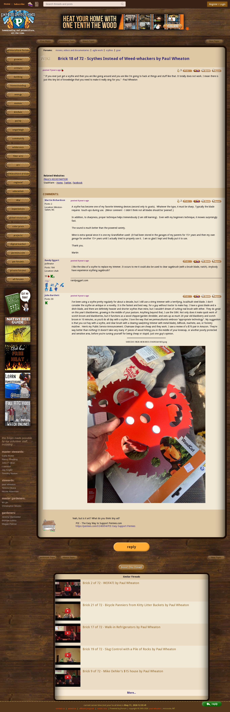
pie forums (18, 262)
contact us (60, 708)
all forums (18, 279)
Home (7, 4)
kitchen (18, 112)
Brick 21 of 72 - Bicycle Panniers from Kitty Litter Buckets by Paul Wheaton (136, 605)
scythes (109, 50)
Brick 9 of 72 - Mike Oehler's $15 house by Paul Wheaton (123, 671)
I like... (47, 281)
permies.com (18, 253)
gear (118, 50)
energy (18, 94)
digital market (18, 244)
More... (131, 692)
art (18, 165)
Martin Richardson (55, 200)
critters (18, 68)
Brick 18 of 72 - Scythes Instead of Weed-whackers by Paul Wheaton (123, 58)
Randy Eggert (52, 260)
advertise (72, 708)
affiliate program (86, 708)
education (18, 191)
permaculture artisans (18, 174)
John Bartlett (52, 295)
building (18, 77)
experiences (18, 209)
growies (18, 59)
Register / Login (217, 4)
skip (18, 200)
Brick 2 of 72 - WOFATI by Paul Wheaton (111, 583)
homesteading (18, 86)
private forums (18, 270)
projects (18, 235)
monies (18, 103)
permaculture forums (18, 50)
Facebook (77, 182)
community (18, 138)
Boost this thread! (131, 567)
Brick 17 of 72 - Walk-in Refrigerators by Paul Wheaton (121, 627)
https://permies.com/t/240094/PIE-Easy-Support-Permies (105, 526)
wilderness (18, 147)
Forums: (48, 50)
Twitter (67, 182)
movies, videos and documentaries (72, 50)
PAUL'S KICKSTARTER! (56, 179)
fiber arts (18, 156)
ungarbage (18, 130)
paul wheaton (155, 708)
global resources (18, 218)
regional (18, 182)
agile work (98, 50)
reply (131, 547)
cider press (18, 226)
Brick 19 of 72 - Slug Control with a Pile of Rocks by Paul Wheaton (129, 649)
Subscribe (19, 4)
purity (18, 121)
